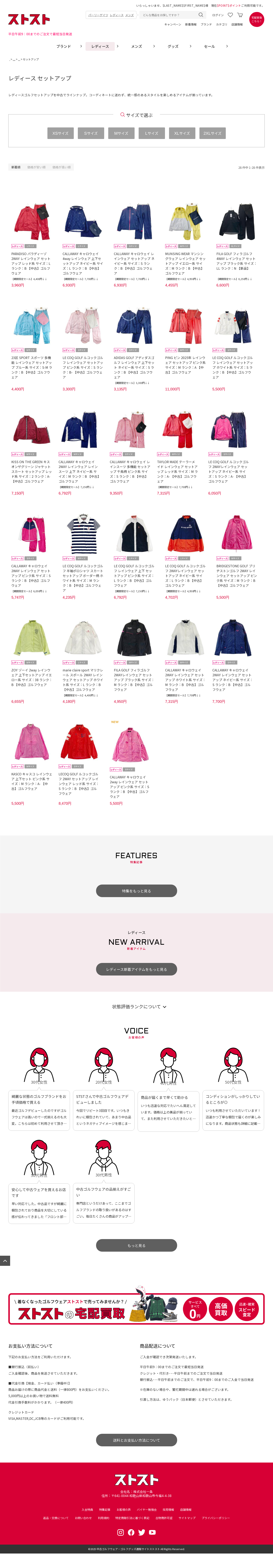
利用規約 (103, 1525)
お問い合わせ (83, 1525)
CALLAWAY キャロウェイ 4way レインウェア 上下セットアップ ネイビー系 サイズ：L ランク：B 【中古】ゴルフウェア (83, 263)
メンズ (129, 15)
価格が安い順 (36, 167)
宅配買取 (257, 19)
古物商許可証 (163, 1525)
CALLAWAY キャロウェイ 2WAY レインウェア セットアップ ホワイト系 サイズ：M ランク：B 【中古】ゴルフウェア (185, 680)
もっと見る (136, 1246)
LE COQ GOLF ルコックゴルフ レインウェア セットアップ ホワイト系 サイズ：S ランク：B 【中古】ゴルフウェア (232, 368)
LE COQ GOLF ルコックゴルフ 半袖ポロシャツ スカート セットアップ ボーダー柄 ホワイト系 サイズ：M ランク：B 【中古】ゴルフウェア (83, 578)
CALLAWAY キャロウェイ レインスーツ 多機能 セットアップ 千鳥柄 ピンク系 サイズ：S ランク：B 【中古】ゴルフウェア (130, 472)
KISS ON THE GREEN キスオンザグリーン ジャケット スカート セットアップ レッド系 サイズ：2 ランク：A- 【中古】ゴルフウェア (31, 472)
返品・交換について (56, 1525)
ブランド (206, 24)
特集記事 (104, 1516)
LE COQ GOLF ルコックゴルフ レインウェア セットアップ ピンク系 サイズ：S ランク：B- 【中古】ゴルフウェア (83, 368)
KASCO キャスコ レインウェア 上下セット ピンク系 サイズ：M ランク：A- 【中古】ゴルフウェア (31, 782)
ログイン (218, 15)
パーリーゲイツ (98, 15)
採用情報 (168, 1516)
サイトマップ (187, 1525)
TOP (12, 59)
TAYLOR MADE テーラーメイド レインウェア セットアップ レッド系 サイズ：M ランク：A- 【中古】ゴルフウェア (177, 472)
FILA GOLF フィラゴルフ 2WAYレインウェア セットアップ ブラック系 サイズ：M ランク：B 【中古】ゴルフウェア (134, 680)
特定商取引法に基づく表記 (132, 1525)
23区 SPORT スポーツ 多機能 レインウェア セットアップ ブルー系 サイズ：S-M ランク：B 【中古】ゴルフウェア (31, 368)
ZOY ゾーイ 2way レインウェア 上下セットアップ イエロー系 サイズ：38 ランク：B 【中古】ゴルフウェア (31, 678)
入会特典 (87, 1516)
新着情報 (191, 24)
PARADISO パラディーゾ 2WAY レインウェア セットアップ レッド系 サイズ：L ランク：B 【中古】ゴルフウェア (30, 263)
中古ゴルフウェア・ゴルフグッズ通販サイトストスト (128, 1555)
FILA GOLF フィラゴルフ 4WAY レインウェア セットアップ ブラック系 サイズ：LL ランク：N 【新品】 (236, 261)
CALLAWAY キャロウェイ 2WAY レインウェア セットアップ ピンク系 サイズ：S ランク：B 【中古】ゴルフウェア (31, 576)
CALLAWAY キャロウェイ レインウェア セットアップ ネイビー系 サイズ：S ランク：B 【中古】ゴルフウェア (134, 263)
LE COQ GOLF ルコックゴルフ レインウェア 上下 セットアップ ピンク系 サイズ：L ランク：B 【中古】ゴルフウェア (134, 576)
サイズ (60, 133)
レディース (117, 15)
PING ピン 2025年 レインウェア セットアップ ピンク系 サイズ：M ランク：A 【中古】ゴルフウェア (185, 365)
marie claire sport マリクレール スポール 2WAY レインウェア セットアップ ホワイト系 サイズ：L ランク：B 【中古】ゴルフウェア (83, 680)
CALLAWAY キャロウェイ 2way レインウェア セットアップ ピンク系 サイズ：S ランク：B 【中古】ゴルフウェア (129, 788)
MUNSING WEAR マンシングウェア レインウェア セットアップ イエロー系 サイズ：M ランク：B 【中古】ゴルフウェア (185, 263)
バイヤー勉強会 (147, 1516)
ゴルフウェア (26, 59)
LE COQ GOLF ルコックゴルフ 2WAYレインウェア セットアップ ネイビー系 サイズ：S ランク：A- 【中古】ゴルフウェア (228, 472)
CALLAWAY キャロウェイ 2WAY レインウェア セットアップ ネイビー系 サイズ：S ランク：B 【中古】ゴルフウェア (232, 680)
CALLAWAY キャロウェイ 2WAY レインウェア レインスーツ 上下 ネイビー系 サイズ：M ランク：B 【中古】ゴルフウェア (79, 472)
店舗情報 (237, 24)
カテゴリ (221, 24)
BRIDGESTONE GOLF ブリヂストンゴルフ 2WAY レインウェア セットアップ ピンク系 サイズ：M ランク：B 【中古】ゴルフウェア (236, 576)
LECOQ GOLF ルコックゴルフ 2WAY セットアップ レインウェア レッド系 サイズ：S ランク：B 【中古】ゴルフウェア (79, 785)
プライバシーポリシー (216, 1525)
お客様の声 (124, 1516)
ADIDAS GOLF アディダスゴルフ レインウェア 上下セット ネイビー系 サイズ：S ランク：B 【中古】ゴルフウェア (134, 368)
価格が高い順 (61, 167)
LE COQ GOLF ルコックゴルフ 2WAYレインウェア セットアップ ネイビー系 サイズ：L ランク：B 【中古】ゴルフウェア (185, 576)
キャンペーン (172, 24)
